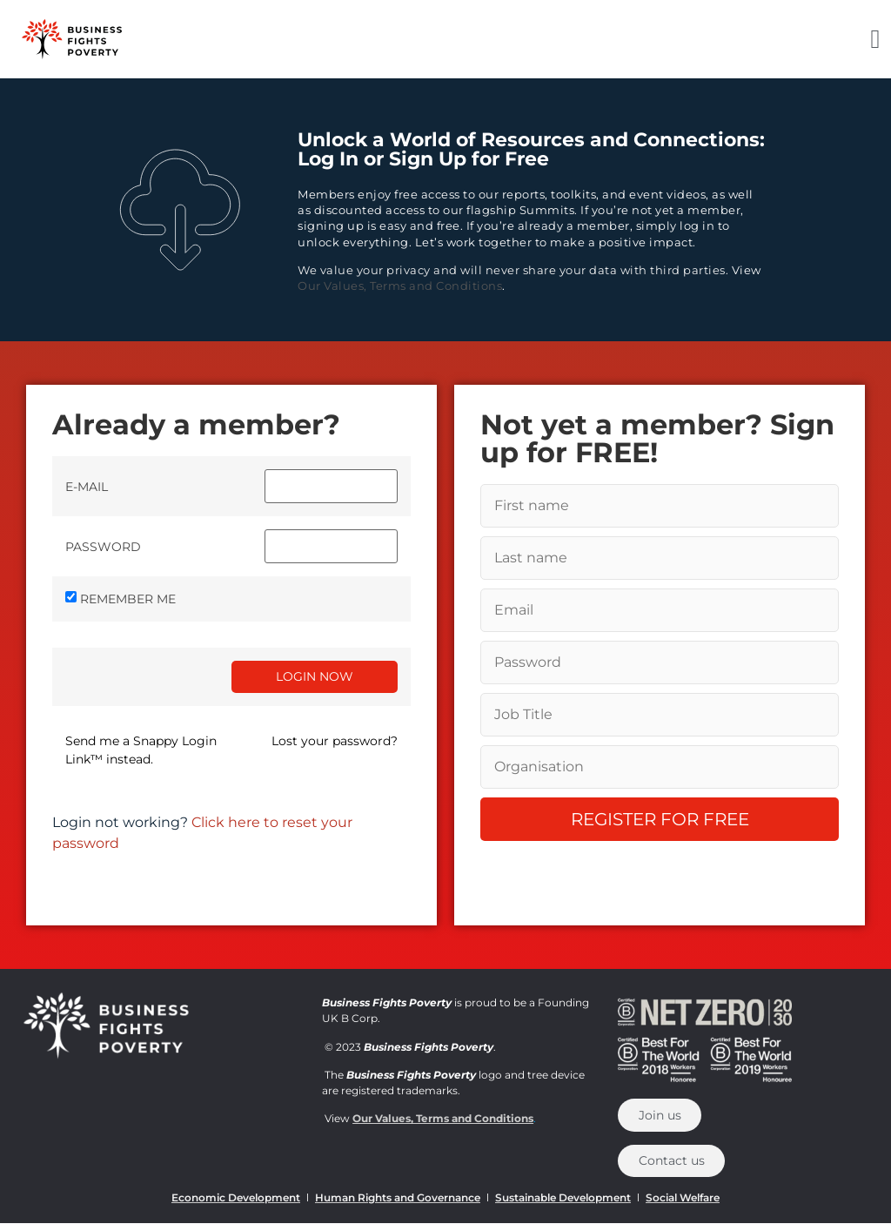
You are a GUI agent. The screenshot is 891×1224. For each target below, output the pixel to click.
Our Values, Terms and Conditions (400, 286)
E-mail (86, 487)
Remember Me (128, 599)
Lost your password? (334, 741)
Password (103, 547)
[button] (875, 39)
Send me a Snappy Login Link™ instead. (141, 750)
